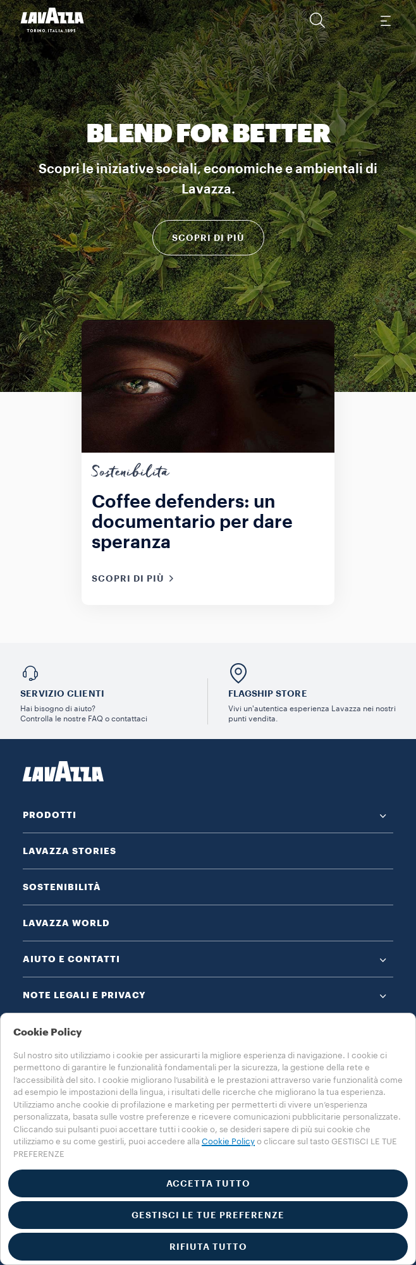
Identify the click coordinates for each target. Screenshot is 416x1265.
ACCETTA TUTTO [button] (208, 1183)
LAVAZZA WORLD (66, 923)
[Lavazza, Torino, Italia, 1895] (52, 20)
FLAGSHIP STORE (267, 693)
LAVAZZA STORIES (69, 850)
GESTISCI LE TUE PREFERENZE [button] (208, 1215)
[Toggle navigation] (385, 20)
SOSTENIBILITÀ (62, 887)
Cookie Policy (228, 1141)
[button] (317, 20)
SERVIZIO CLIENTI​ (62, 693)
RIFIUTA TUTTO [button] (208, 1246)
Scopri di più (208, 237)
